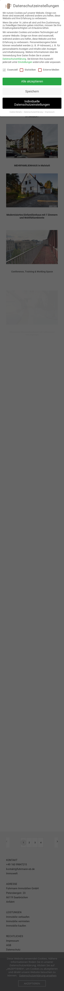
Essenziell (10, 69)
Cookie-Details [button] (16, 112)
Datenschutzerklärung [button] (33, 112)
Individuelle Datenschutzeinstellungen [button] (32, 103)
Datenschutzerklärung (14, 58)
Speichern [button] (32, 91)
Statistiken (28, 69)
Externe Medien (48, 69)
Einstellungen (25, 62)
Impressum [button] (50, 112)
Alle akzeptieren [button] (32, 81)
